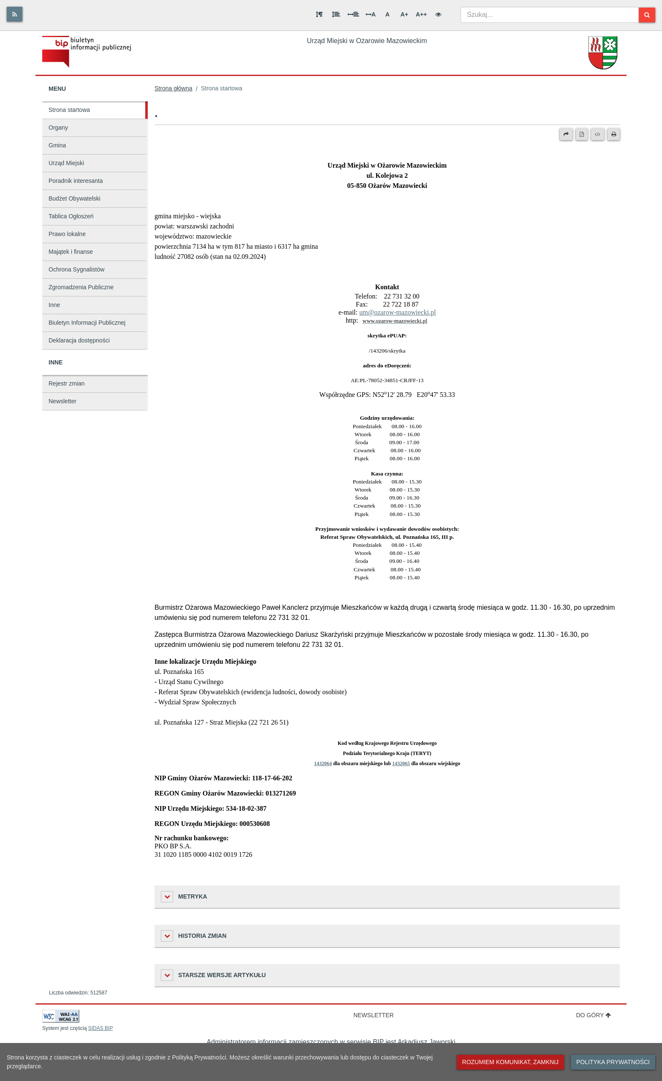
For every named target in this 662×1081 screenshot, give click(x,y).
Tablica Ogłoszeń (71, 216)
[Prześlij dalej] (566, 134)
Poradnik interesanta (76, 180)
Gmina (57, 145)
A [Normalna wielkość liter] (387, 14)
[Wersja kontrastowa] (438, 14)
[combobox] (549, 14)
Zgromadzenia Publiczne (81, 287)
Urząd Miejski (66, 163)
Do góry (593, 1015)
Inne (54, 304)
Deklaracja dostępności (79, 340)
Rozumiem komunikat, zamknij (510, 1062)
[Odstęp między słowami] (353, 14)
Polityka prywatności (613, 1062)
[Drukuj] (614, 134)
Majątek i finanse (71, 251)
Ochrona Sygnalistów (76, 269)
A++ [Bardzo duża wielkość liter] (421, 14)
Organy (58, 127)
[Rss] (14, 14)
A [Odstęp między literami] (371, 14)
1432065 (401, 763)
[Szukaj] (647, 15)
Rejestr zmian (67, 383)
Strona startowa (69, 109)
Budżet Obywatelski (74, 198)
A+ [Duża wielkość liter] (404, 14)
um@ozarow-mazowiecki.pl (397, 312)
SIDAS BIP (100, 1028)
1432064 (323, 763)
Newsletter (62, 401)
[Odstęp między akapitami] (319, 14)
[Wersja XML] (597, 134)
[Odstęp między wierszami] (336, 14)
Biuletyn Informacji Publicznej (87, 322)
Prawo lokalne (67, 234)
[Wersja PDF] (582, 134)
